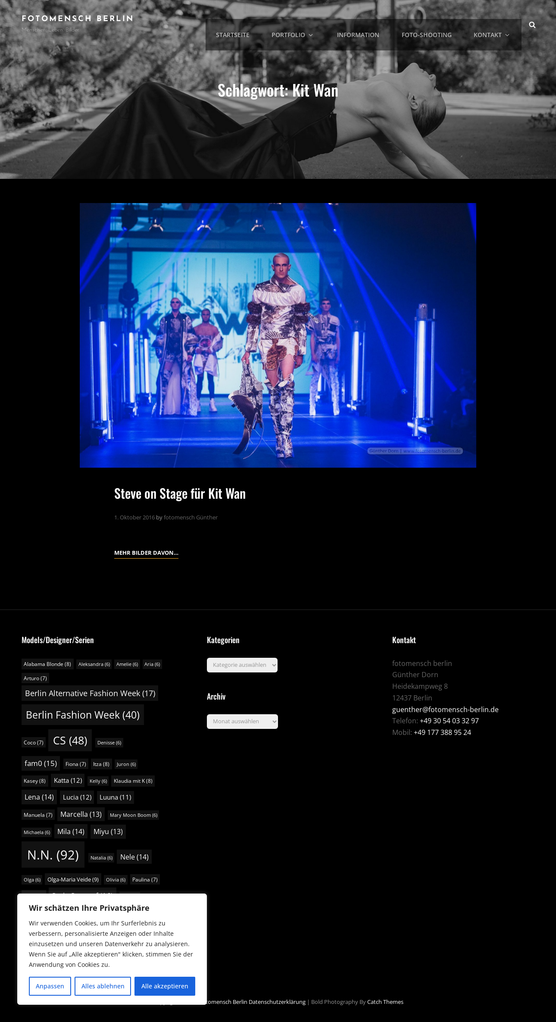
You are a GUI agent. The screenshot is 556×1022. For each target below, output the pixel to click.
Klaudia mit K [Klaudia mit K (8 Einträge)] (133, 780)
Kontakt (496, 24)
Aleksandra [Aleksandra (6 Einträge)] (94, 664)
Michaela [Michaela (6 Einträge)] (37, 832)
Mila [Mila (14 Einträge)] (70, 831)
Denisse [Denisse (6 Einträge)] (109, 743)
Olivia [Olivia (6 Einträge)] (115, 879)
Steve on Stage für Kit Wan (185, 492)
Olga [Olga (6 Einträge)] (32, 879)
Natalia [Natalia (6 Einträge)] (101, 858)
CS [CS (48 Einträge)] (70, 740)
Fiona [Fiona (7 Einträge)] (76, 764)
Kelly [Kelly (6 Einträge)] (98, 781)
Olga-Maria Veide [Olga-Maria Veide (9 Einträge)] (73, 879)
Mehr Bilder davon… (146, 551)
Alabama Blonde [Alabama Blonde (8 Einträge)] (47, 664)
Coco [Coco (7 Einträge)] (34, 742)
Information (368, 24)
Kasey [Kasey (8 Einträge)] (35, 780)
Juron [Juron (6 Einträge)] (126, 764)
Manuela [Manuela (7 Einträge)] (38, 814)
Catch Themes (385, 1002)
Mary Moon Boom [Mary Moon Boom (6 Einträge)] (133, 815)
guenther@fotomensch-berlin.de (445, 709)
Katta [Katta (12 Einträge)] (68, 780)
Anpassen (50, 986)
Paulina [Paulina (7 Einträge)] (145, 879)
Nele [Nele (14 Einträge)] (134, 857)
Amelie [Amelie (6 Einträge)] (127, 664)
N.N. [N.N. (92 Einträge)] (53, 854)
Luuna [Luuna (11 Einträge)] (115, 797)
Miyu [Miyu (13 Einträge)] (108, 831)
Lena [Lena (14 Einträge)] (39, 797)
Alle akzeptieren (164, 986)
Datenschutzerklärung (277, 1002)
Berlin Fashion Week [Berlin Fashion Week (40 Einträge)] (83, 715)
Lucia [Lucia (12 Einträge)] (77, 797)
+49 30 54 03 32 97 (449, 720)
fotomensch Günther (191, 517)
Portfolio (308, 24)
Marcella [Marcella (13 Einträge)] (81, 814)
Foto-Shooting (434, 24)
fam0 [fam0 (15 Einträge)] (41, 763)
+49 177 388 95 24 (442, 732)
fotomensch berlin (78, 19)
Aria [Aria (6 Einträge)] (152, 664)
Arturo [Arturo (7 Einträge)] (35, 678)
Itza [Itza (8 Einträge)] (101, 764)
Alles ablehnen (103, 986)
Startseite (251, 24)
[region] (112, 949)
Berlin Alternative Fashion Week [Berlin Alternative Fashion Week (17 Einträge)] (90, 693)
